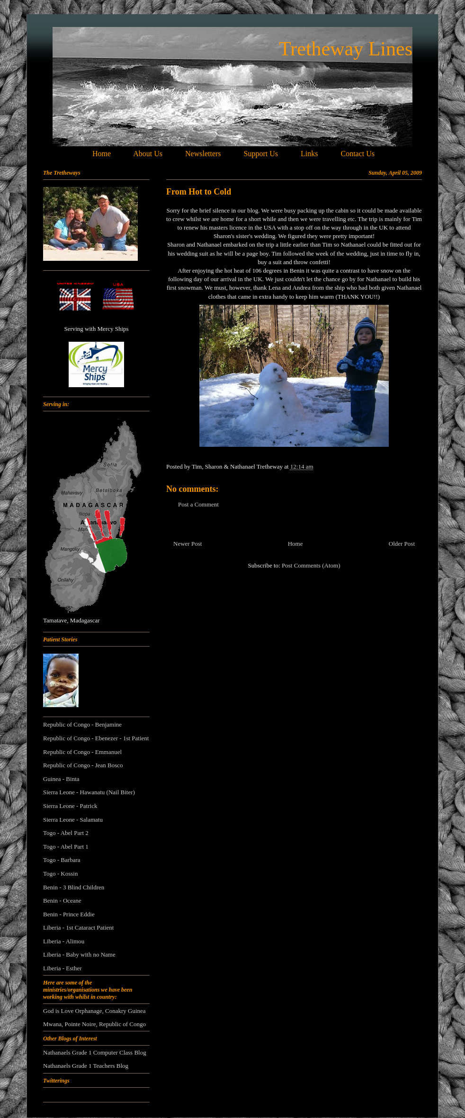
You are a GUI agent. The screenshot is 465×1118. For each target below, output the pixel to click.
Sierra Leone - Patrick (70, 805)
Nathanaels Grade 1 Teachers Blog (85, 1065)
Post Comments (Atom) (311, 565)
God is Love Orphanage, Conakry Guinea (94, 1010)
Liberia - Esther (62, 968)
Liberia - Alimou (63, 941)
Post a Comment (198, 504)
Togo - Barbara (61, 859)
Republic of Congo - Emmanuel (82, 751)
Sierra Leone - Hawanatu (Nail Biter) (89, 792)
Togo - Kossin (60, 873)
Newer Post (187, 543)
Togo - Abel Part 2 (66, 832)
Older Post (402, 543)
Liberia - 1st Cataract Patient (78, 927)
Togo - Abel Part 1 (66, 846)
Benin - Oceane (62, 900)
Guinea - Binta (61, 778)
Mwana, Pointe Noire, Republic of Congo (94, 1024)
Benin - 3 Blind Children (73, 887)
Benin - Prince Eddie (69, 914)
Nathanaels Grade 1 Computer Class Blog (94, 1052)
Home (295, 543)
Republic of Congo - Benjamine (82, 724)
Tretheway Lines (345, 49)
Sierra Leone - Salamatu (73, 819)
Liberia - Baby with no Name (79, 954)
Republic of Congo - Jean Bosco (83, 765)
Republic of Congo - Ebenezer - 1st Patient (96, 738)
